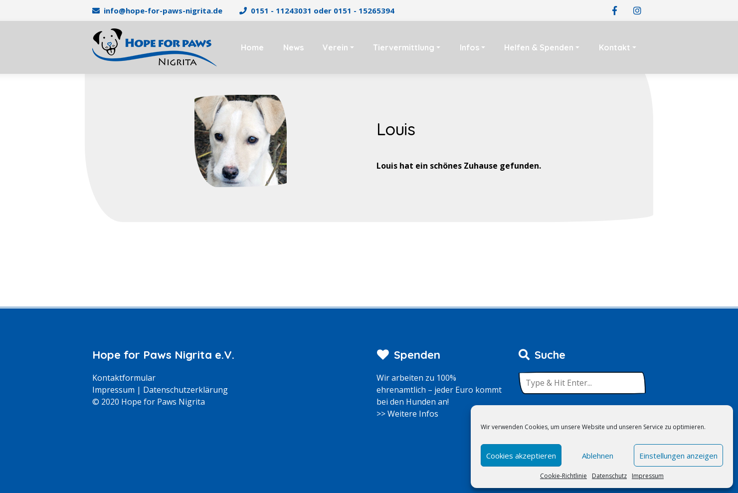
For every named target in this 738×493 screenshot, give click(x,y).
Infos (469, 47)
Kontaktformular (124, 377)
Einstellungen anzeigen (678, 456)
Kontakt (614, 47)
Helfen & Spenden (538, 47)
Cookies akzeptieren (521, 456)
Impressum (648, 476)
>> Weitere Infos (407, 413)
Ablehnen (597, 456)
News (293, 47)
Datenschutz (609, 476)
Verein (335, 47)
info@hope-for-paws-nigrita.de (163, 10)
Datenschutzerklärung (185, 389)
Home (252, 47)
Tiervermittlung (403, 47)
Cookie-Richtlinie (563, 476)
